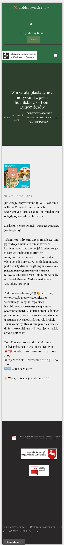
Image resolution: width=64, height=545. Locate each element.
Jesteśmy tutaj (32, 33)
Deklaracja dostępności (42, 527)
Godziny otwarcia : (31, 7)
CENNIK (34, 39)
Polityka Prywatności (14, 527)
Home (7, 117)
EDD (46, 378)
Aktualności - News (18, 117)
